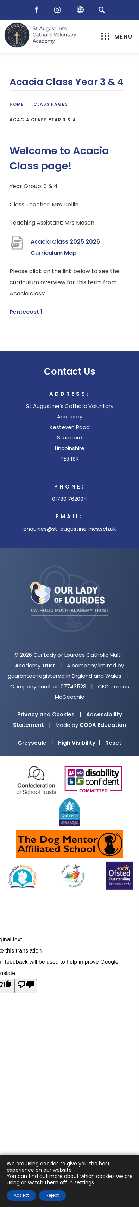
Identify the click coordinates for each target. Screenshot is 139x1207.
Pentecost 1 (26, 313)
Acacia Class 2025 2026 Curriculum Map (65, 248)
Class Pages (50, 104)
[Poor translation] (25, 986)
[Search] (102, 10)
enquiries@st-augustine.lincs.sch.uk (69, 528)
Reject (52, 1195)
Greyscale (35, 742)
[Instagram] (59, 10)
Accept (21, 1195)
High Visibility (79, 742)
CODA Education (103, 725)
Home (17, 104)
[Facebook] (38, 10)
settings (84, 1182)
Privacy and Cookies (46, 714)
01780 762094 (69, 499)
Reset (113, 742)
